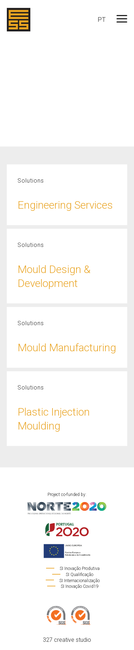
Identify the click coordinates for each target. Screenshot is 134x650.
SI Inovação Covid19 (72, 586)
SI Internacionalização (72, 580)
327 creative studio (67, 639)
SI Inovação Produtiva (72, 568)
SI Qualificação (72, 574)
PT (102, 19)
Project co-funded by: (67, 525)
